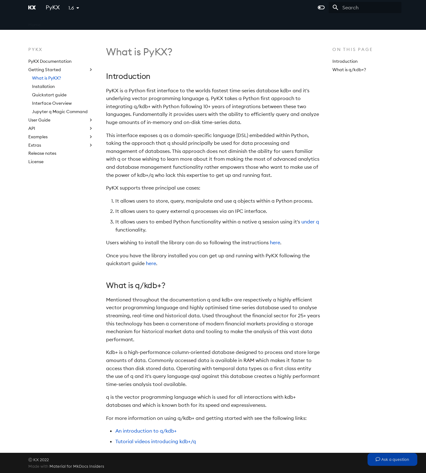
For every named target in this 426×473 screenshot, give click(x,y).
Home (34, 22)
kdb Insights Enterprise (133, 22)
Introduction (345, 61)
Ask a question (392, 459)
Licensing (173, 22)
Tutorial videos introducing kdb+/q (155, 441)
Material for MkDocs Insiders (76, 466)
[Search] (365, 7)
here (275, 242)
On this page (352, 49)
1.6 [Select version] (71, 8)
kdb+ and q (59, 22)
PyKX (195, 22)
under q (310, 221)
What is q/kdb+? (349, 69)
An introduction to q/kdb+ (146, 431)
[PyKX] (32, 7)
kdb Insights (90, 22)
